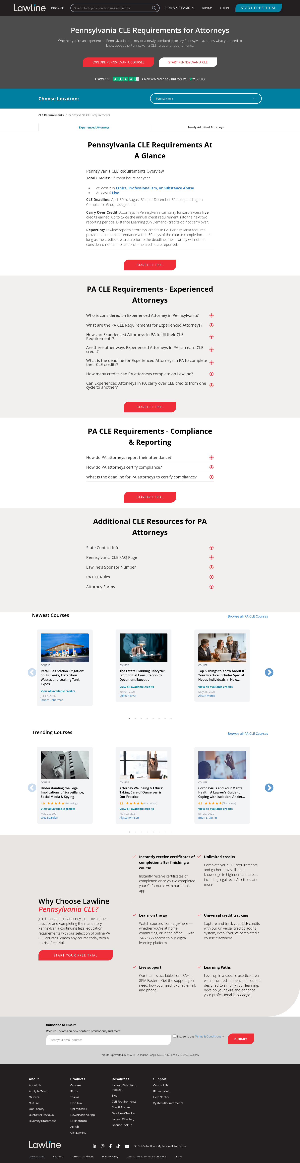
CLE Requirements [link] (51, 115)
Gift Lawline (78, 1132)
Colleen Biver (128, 696)
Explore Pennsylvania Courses (118, 62)
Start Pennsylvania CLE (188, 62)
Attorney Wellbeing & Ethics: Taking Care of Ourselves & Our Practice (141, 792)
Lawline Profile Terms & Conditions (146, 1156)
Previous (29, 670)
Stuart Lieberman (52, 700)
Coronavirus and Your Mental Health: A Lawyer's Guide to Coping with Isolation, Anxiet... (221, 792)
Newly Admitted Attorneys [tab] (206, 127)
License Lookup (122, 1125)
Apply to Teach (38, 1091)
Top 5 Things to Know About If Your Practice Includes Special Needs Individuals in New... (221, 675)
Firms (74, 1091)
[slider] (56, 803)
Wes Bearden (49, 817)
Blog (114, 1095)
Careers (34, 1097)
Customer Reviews (41, 1115)
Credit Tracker (121, 1107)
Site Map (58, 1156)
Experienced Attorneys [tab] (94, 127)
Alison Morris (206, 696)
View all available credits (58, 691)
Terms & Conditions (208, 1036)
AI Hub (74, 1126)
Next (266, 670)
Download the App (82, 1115)
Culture (34, 1103)
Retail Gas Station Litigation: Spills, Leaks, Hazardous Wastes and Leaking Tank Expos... (62, 677)
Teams (74, 1097)
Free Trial (76, 1103)
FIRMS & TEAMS (179, 8)
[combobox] (204, 98)
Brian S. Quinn (207, 817)
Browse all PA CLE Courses (248, 616)
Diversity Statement (42, 1120)
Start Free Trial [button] (150, 265)
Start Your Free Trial (76, 955)
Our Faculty (36, 1109)
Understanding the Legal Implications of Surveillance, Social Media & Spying (62, 792)
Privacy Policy (164, 1055)
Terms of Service (184, 1055)
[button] (150, 171)
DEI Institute (78, 1120)
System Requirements (168, 1103)
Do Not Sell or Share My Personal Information (160, 1146)
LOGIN (224, 8)
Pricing (206, 8)
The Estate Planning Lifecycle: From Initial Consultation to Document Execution (142, 675)
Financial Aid (161, 1091)
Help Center (161, 1097)
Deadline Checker (123, 1113)
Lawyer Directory (123, 1119)
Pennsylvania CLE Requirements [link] (89, 115)
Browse (57, 8)
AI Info (178, 1156)
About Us (35, 1085)
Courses (75, 1085)
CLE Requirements (124, 1101)
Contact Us (160, 1085)
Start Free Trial (258, 8)
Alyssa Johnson (129, 817)
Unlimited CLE (79, 1109)
